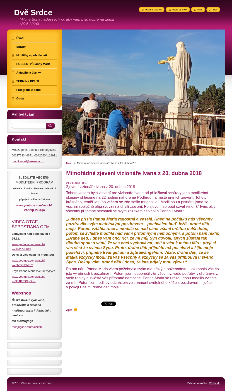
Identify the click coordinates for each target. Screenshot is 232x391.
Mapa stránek (179, 9)
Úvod (69, 163)
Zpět (69, 310)
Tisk (215, 9)
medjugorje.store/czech (27, 327)
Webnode (214, 383)
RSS (199, 9)
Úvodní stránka (153, 9)
